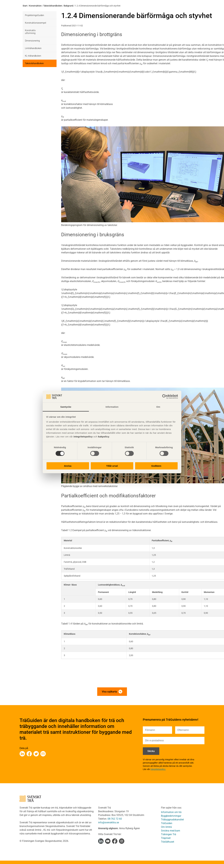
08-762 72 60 (115, 818)
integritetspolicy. (158, 769)
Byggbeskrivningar (171, 815)
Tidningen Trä (168, 834)
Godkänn (156, 466)
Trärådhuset (167, 841)
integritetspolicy (83, 436)
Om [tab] (158, 406)
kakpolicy (103, 436)
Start (25, 5)
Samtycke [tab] (65, 406)
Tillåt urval (112, 466)
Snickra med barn (170, 830)
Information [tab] (112, 406)
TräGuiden (166, 823)
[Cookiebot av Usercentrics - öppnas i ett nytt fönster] (164, 396)
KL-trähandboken (33, 56)
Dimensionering (32, 40)
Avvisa (67, 466)
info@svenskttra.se (108, 822)
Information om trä (171, 812)
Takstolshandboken (52, 5)
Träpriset (166, 838)
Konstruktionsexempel (35, 23)
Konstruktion (35, 5)
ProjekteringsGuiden (34, 15)
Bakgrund (68, 5)
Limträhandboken (33, 48)
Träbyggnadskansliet (172, 819)
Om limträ (166, 826)
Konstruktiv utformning (30, 31)
